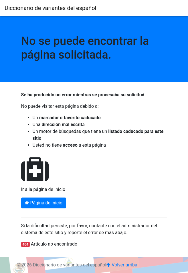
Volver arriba (121, 265)
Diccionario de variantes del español (50, 8)
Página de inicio (44, 203)
